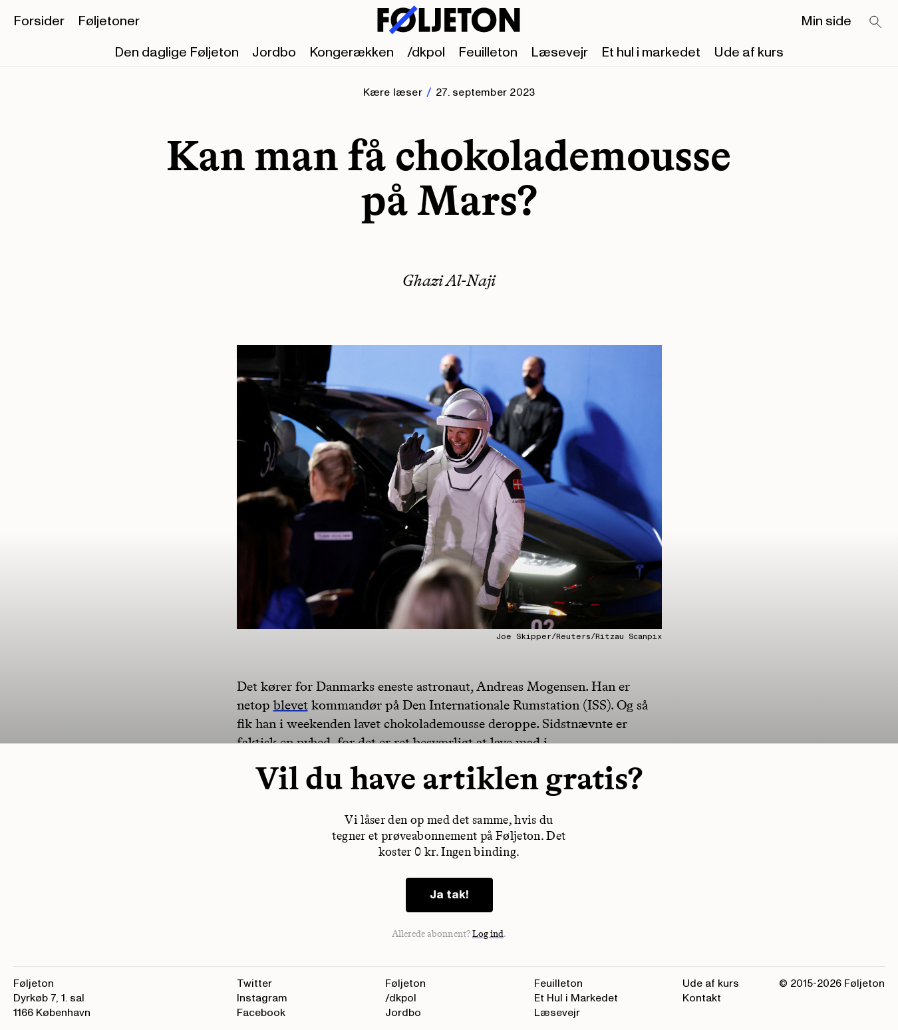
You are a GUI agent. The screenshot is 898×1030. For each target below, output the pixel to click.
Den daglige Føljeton (176, 52)
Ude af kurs (749, 52)
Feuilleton (488, 52)
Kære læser (392, 92)
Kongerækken (351, 52)
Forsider (39, 21)
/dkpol (426, 52)
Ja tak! (449, 894)
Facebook (261, 1012)
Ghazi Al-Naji (449, 280)
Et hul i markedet (650, 52)
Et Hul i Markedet (576, 998)
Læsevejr (559, 52)
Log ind (488, 934)
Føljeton (405, 983)
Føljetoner (109, 21)
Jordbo (274, 52)
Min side (826, 21)
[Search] (876, 22)
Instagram (262, 998)
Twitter (254, 983)
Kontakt (701, 998)
